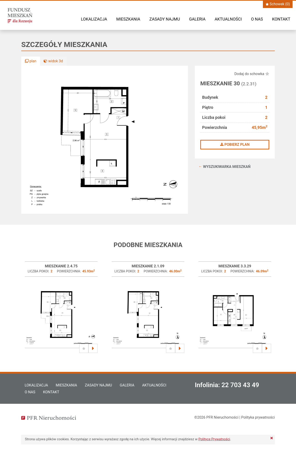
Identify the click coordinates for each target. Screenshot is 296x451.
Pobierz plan (235, 144)
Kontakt (281, 19)
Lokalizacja (94, 19)
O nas (257, 19)
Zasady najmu (164, 19)
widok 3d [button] (53, 61)
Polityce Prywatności (214, 439)
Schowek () (278, 4)
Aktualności (228, 19)
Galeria (197, 19)
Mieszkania (128, 19)
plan (30, 61)
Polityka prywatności (258, 417)
